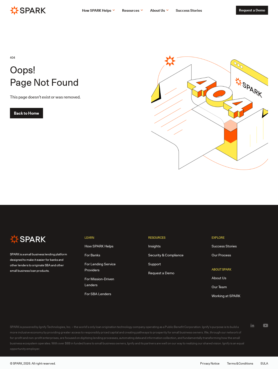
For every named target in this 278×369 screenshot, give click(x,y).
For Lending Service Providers (100, 267)
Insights (154, 246)
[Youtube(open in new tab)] (265, 325)
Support (154, 264)
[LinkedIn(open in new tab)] (252, 325)
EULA (264, 363)
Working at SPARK (226, 295)
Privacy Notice (210, 363)
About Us (219, 278)
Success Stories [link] (189, 10)
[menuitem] (252, 325)
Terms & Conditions (240, 363)
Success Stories (224, 246)
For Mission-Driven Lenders (99, 282)
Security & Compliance (166, 255)
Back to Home (26, 113)
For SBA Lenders (98, 293)
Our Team (219, 286)
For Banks (92, 255)
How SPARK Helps (99, 246)
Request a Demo (252, 10)
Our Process (221, 255)
